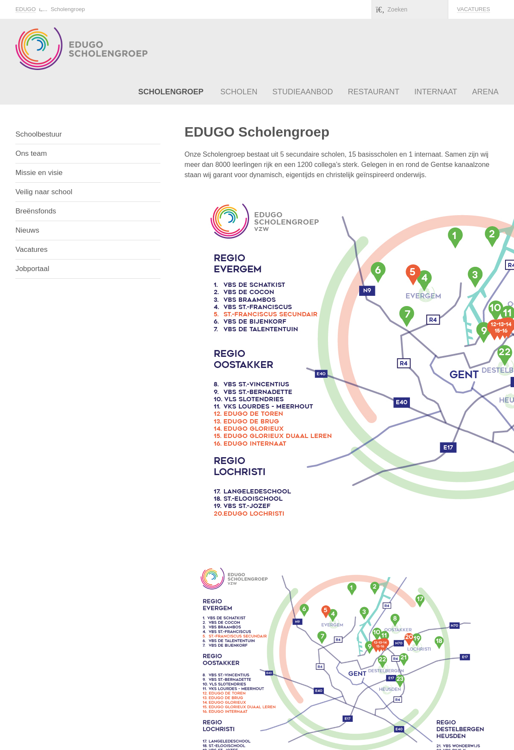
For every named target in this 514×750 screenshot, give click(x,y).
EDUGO (25, 9)
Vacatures (473, 9)
